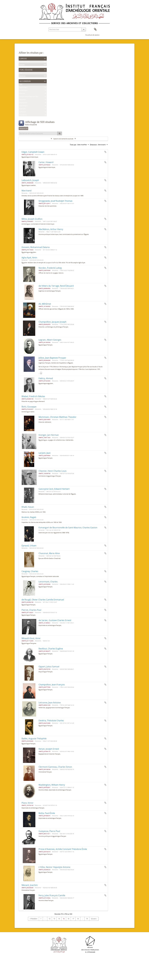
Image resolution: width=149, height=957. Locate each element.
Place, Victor (27, 802)
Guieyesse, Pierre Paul (49, 831)
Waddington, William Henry (52, 784)
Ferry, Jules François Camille (52, 895)
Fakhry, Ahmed (46, 378)
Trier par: (73, 144)
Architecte (22, 112)
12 (49, 919)
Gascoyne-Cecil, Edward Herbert (54, 488)
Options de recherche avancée (63, 139)
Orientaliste (23, 115)
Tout (20, 73)
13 (54, 919)
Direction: (93, 144)
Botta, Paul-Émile (47, 813)
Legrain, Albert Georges (50, 339)
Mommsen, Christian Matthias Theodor (57, 417)
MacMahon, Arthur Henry (51, 229)
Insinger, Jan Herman (49, 435)
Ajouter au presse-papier (105, 152)
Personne (22, 76)
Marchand (26, 190)
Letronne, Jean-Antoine (50, 702)
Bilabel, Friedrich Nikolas (33, 396)
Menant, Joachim (30, 885)
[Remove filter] (26, 128)
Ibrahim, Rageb (29, 517)
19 (87, 919)
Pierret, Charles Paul (31, 610)
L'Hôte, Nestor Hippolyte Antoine (54, 867)
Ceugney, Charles (30, 571)
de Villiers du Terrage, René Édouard (56, 285)
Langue (23, 58)
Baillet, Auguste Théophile (34, 738)
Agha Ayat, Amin (29, 257)
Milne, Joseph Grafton (32, 218)
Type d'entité (26, 69)
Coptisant (22, 109)
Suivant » (94, 919)
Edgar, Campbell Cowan (33, 152)
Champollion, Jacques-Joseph (52, 321)
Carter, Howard (46, 162)
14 (59, 919)
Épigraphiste (23, 103)
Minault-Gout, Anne (31, 638)
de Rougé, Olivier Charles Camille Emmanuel (43, 599)
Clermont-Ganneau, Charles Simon (55, 766)
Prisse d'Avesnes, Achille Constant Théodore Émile (63, 849)
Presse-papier (95, 29)
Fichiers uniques (24, 62)
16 (68, 919)
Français (22, 65)
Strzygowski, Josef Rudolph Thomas (55, 200)
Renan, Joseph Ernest (49, 748)
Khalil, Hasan (28, 506)
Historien (22, 94)
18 (78, 919)
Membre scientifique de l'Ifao (28, 97)
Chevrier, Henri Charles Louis (53, 471)
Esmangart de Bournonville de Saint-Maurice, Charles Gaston (68, 527)
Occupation (25, 81)
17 (73, 919)
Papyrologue (23, 106)
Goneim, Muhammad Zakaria (36, 247)
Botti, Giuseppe (29, 406)
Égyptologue (23, 88)
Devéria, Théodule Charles (51, 720)
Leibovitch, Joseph (30, 180)
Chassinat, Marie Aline (49, 553)
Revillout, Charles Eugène (51, 648)
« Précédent (33, 919)
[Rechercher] (59, 133)
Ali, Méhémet (45, 303)
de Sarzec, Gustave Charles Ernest (55, 620)
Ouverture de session (92, 35)
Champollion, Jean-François (52, 684)
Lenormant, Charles (48, 581)
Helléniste (22, 100)
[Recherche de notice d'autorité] (38, 133)
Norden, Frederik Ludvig (50, 267)
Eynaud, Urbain (29, 545)
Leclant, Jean (45, 453)
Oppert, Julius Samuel (49, 666)
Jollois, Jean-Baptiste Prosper (52, 357)
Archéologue (23, 91)
